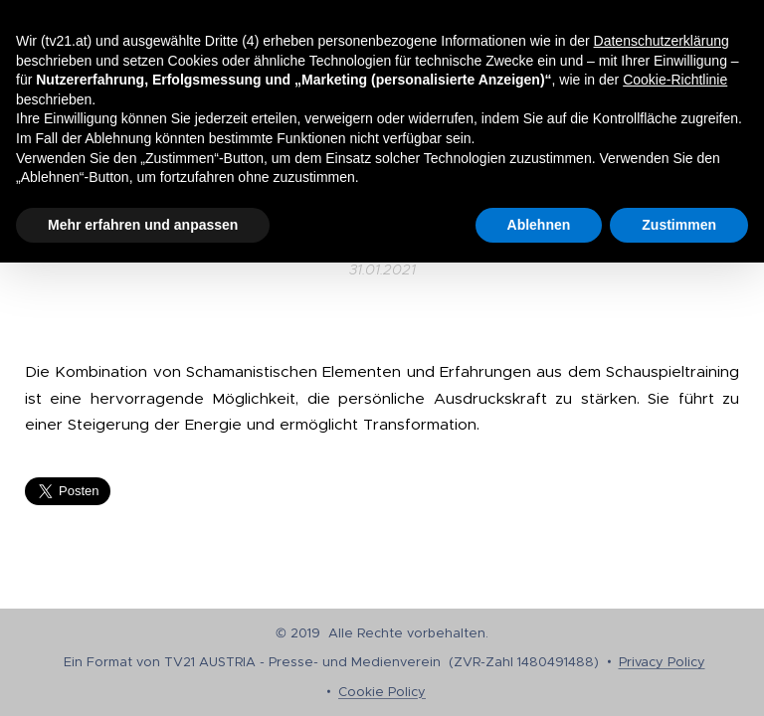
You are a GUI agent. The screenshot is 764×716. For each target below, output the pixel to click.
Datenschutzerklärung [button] (661, 41)
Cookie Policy (382, 691)
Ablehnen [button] (539, 225)
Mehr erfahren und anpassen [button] (143, 225)
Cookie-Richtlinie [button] (675, 80)
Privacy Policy (662, 661)
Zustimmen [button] (679, 225)
